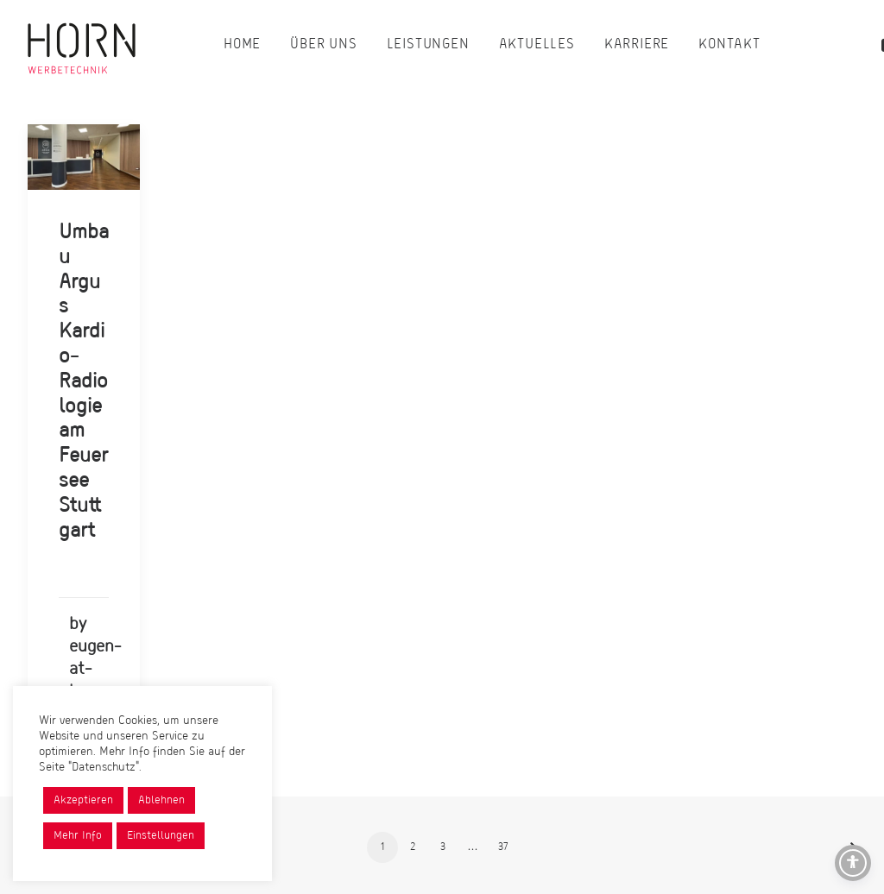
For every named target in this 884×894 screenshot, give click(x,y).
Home (242, 45)
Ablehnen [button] (161, 800)
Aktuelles (537, 45)
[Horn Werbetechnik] (82, 45)
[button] (84, 157)
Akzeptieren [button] (83, 800)
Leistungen (428, 45)
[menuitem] (242, 45)
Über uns (323, 45)
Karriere (636, 45)
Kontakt (729, 45)
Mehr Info (78, 835)
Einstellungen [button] (160, 835)
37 (503, 847)
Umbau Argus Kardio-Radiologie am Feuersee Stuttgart (84, 382)
